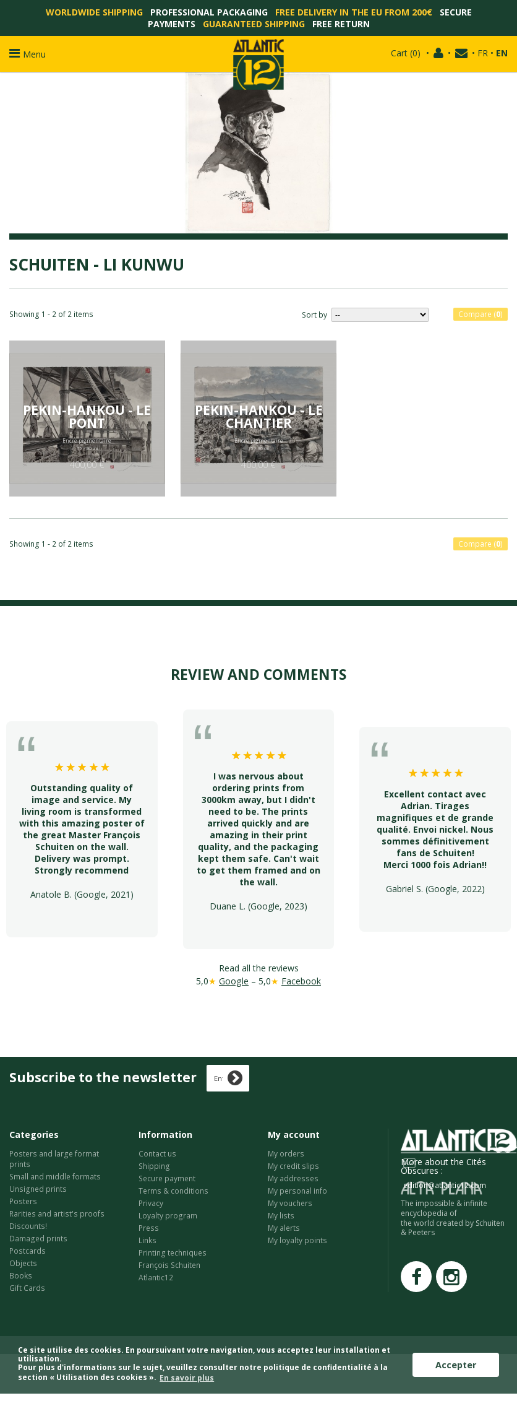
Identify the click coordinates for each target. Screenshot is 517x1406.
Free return (341, 24)
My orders (286, 1153)
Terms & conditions (173, 1191)
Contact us (157, 1153)
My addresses (293, 1178)
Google (234, 981)
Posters (23, 1201)
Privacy (151, 1203)
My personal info (297, 1191)
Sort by (314, 315)
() (406, 53)
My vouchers (290, 1203)
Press (149, 1228)
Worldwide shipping (94, 12)
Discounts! (28, 1226)
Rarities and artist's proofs (57, 1214)
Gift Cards (27, 1288)
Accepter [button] (455, 1365)
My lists (281, 1215)
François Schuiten (169, 1265)
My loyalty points (297, 1240)
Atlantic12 (156, 1277)
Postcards (27, 1251)
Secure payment (167, 1178)
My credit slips (293, 1166)
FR (482, 53)
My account (294, 1134)
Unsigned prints (38, 1189)
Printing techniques (173, 1253)
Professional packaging (209, 12)
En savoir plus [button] (187, 1378)
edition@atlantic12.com (444, 1185)
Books (20, 1275)
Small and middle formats (55, 1176)
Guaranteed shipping (254, 24)
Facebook (301, 981)
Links (147, 1240)
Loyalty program (168, 1215)
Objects (23, 1263)
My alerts (284, 1228)
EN (502, 53)
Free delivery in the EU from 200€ (353, 12)
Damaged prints (38, 1238)
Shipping (154, 1166)
